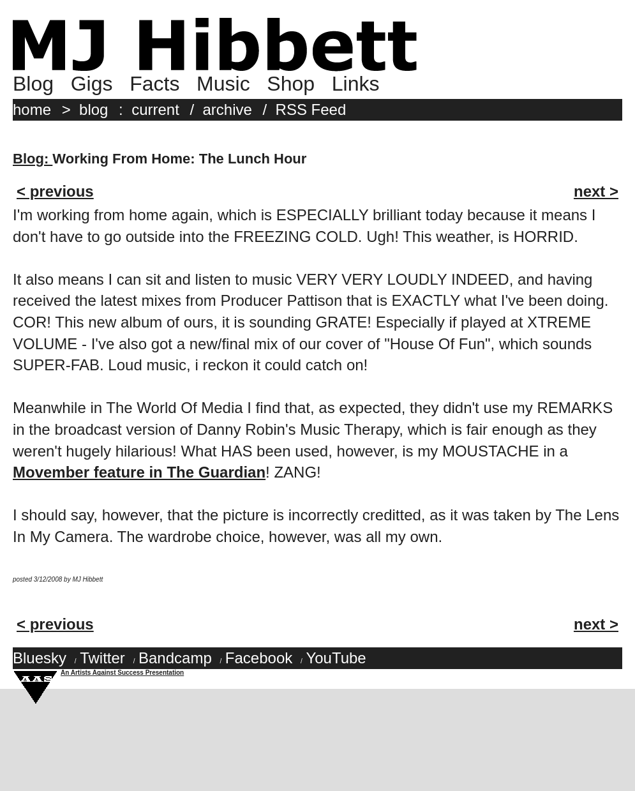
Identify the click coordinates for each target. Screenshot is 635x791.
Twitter (102, 658)
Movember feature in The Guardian (139, 472)
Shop (291, 83)
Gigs (92, 83)
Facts (154, 83)
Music (223, 83)
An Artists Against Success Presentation (122, 672)
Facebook (258, 658)
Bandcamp (175, 658)
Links (356, 83)
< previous (55, 191)
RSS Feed (311, 109)
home (32, 109)
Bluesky (39, 658)
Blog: (32, 159)
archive (227, 109)
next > (596, 191)
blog (93, 109)
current (155, 109)
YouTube (336, 658)
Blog (33, 83)
